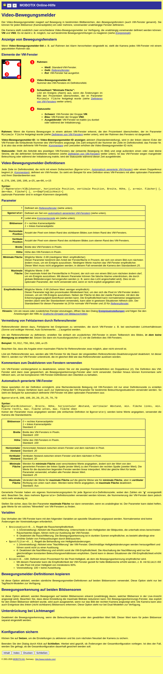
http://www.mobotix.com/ (45, 671)
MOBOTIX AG (19, 671)
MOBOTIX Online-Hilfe (37, 5)
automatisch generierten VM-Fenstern (69, 217)
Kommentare (56, 146)
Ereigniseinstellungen (111, 316)
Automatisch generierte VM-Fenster (112, 170)
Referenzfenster (60, 70)
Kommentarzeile (46, 223)
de (155, 665)
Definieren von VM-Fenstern (67, 135)
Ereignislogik (123, 33)
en (159, 665)
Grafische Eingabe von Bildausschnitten (65, 319)
